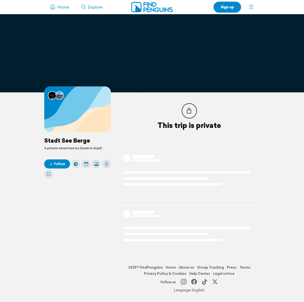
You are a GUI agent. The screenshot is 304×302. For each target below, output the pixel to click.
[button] (251, 7)
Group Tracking (210, 267)
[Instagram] (183, 282)
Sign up (227, 7)
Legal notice (223, 273)
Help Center (199, 273)
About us (186, 267)
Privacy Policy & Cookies (165, 273)
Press (232, 267)
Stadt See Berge (67, 140)
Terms (244, 267)
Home (171, 267)
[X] (215, 282)
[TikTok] (204, 282)
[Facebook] (194, 282)
